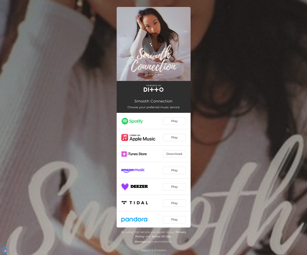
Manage (140, 241)
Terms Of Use (161, 236)
